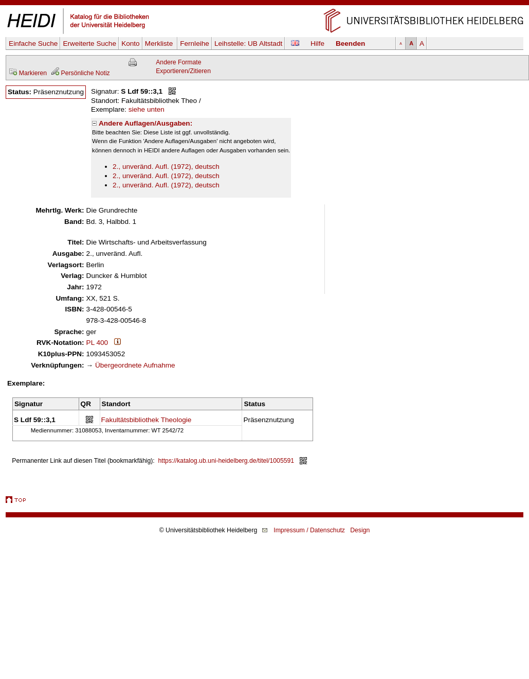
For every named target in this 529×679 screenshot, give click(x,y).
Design (360, 530)
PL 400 (97, 342)
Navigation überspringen (264, 4)
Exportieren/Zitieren (183, 71)
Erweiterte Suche (89, 43)
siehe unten (147, 109)
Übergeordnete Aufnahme (135, 365)
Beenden (350, 43)
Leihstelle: (248, 43)
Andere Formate (178, 62)
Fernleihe (194, 43)
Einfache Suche (33, 43)
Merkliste (160, 43)
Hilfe (317, 43)
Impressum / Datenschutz (309, 530)
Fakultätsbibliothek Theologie (146, 420)
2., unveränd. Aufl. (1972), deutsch (166, 166)
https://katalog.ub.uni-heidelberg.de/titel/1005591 (226, 460)
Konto (130, 43)
